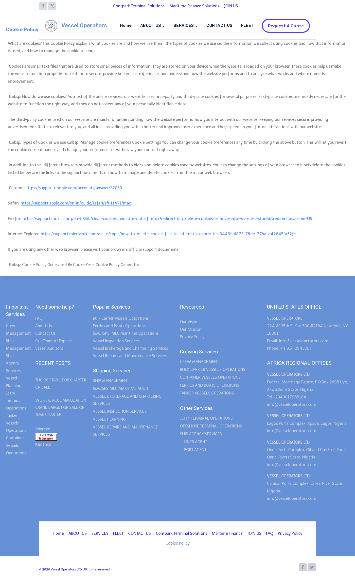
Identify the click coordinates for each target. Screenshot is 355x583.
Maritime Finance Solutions (194, 6)
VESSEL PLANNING (109, 419)
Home (126, 25)
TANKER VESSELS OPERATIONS (207, 393)
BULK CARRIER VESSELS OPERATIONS (212, 369)
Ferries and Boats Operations (119, 326)
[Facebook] (43, 6)
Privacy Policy (192, 336)
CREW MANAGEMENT (199, 361)
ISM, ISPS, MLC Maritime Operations (126, 333)
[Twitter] (312, 567)
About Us (43, 326)
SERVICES (99, 533)
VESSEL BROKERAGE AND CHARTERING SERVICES (127, 400)
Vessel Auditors (49, 348)
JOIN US (254, 533)
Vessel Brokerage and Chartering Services (130, 348)
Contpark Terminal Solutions (138, 6)
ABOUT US (78, 533)
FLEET (247, 25)
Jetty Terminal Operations (16, 400)
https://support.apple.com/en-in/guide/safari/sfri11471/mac (76, 203)
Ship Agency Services (13, 363)
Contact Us (45, 333)
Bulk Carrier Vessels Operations (121, 318)
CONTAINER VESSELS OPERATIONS (210, 377)
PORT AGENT (195, 449)
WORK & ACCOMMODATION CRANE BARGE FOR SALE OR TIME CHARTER (60, 407)
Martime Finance (227, 533)
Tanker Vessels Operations (16, 423)
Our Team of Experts (53, 341)
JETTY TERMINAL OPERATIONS (206, 418)
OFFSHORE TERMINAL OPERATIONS (211, 426)
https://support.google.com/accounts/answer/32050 (73, 188)
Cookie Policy (177, 543)
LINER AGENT (195, 442)
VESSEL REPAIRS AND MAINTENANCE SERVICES (125, 431)
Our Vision (189, 321)
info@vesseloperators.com (292, 404)
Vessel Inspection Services (116, 341)
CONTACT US (219, 25)
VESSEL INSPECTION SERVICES (120, 411)
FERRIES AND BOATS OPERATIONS (209, 385)
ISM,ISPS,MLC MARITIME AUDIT (120, 388)
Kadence (43, 444)
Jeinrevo (42, 429)
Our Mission (190, 329)
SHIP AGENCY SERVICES (201, 434)
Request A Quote (286, 25)
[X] (52, 6)
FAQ (38, 318)
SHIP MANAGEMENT (111, 380)
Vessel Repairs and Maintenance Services (130, 355)
